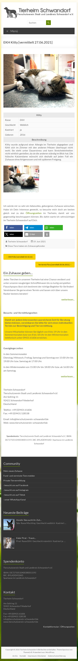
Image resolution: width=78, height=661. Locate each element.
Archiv (15, 656)
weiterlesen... (68, 299)
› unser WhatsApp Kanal (14, 499)
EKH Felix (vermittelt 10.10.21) (19, 257)
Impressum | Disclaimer (37, 656)
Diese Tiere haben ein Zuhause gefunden (26, 246)
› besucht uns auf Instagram (16, 490)
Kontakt (23, 656)
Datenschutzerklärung (57, 656)
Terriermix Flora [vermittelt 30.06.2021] (55, 264)
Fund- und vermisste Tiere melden (19, 475)
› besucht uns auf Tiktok (14, 495)
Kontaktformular (51, 626)
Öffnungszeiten (34, 213)
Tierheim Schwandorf (18, 241)
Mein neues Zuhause (12, 471)
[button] (13, 227)
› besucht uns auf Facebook (15, 485)
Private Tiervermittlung (14, 480)
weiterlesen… (68, 376)
